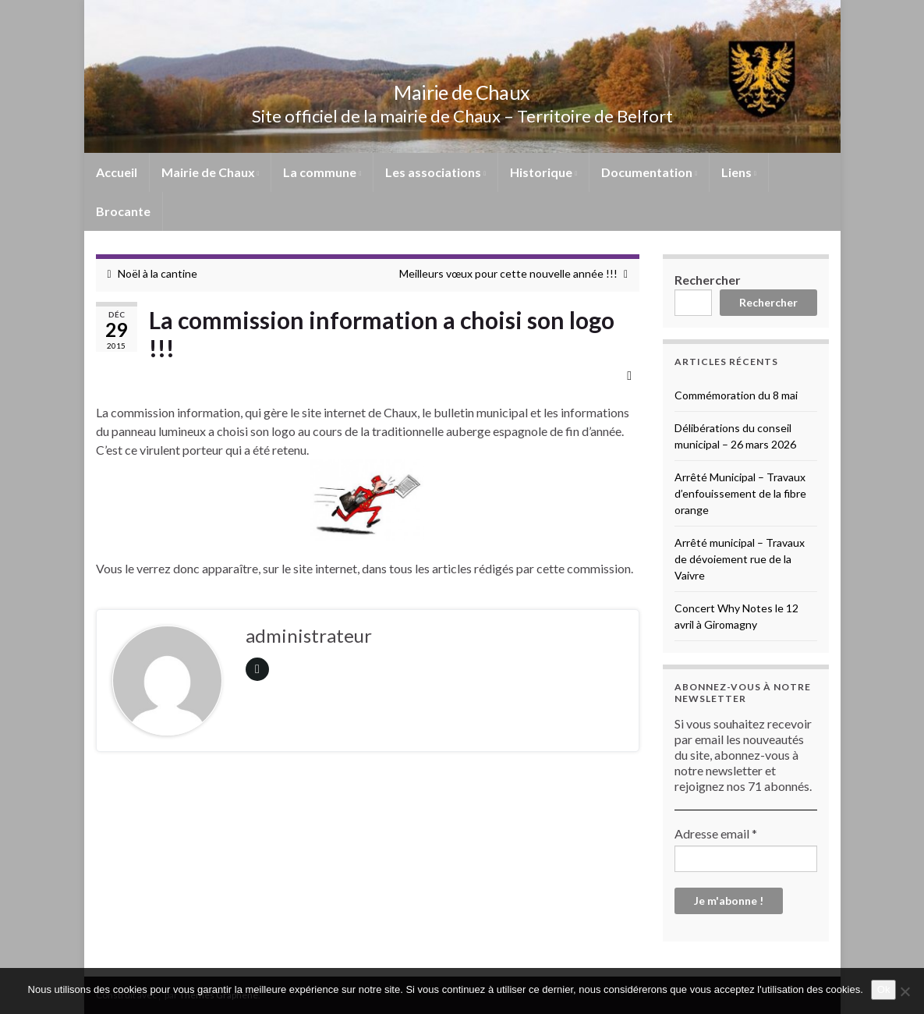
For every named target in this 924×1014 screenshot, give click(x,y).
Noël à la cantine (157, 273)
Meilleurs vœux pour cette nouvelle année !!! (508, 273)
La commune (322, 172)
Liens (738, 172)
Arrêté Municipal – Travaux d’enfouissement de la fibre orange (740, 493)
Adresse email (715, 833)
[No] (904, 991)
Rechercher (707, 279)
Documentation (649, 172)
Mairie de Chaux (462, 90)
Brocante (123, 211)
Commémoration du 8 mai (736, 395)
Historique (543, 172)
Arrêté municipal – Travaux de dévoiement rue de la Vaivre (739, 559)
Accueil (116, 172)
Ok (883, 989)
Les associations (435, 172)
